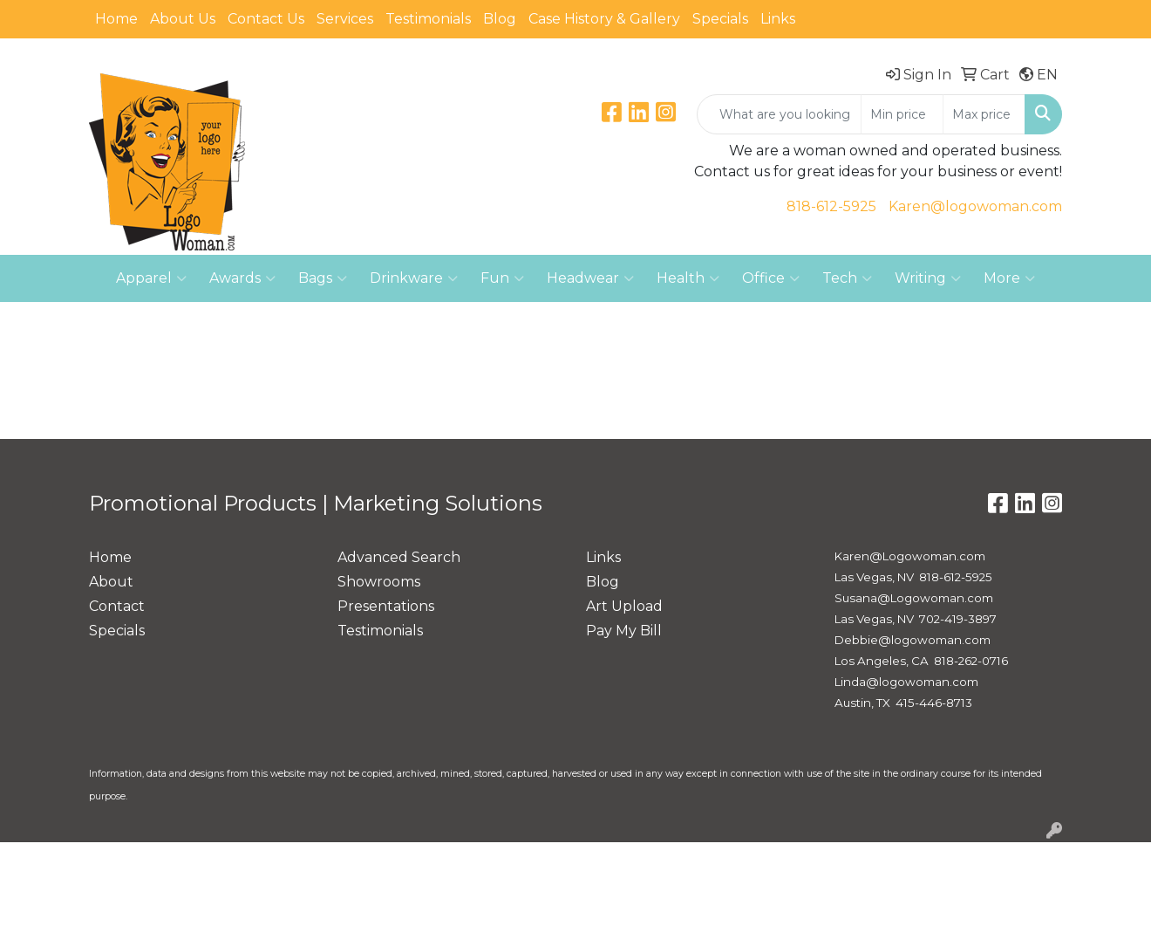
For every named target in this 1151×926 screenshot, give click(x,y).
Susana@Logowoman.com (913, 598)
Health (688, 278)
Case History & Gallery (604, 18)
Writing (928, 278)
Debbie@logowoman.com (912, 640)
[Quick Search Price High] (984, 114)
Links (777, 18)
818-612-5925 (831, 206)
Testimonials (428, 18)
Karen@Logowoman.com (909, 556)
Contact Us (266, 18)
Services (345, 18)
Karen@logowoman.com (975, 206)
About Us (182, 18)
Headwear (590, 278)
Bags (322, 278)
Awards (242, 278)
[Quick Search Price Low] (902, 114)
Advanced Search (398, 557)
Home (116, 18)
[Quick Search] (779, 114)
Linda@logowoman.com (906, 682)
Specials (720, 18)
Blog (499, 18)
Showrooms (378, 581)
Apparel (151, 278)
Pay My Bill (624, 630)
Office (771, 278)
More (1009, 278)
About (111, 581)
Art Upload (624, 606)
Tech (847, 278)
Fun (502, 278)
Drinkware (414, 278)
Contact (117, 606)
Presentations (385, 606)
